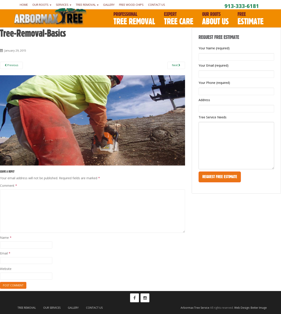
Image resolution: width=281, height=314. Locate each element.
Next (176, 65)
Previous (11, 65)
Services (63, 5)
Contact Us (156, 5)
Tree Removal (87, 5)
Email (5, 253)
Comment (8, 185)
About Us (215, 18)
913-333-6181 (241, 6)
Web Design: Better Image (250, 308)
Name (6, 237)
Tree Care (178, 18)
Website (6, 269)
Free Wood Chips (131, 5)
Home (24, 5)
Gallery (109, 5)
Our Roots (41, 5)
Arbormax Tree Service (195, 308)
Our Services (51, 308)
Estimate (250, 18)
